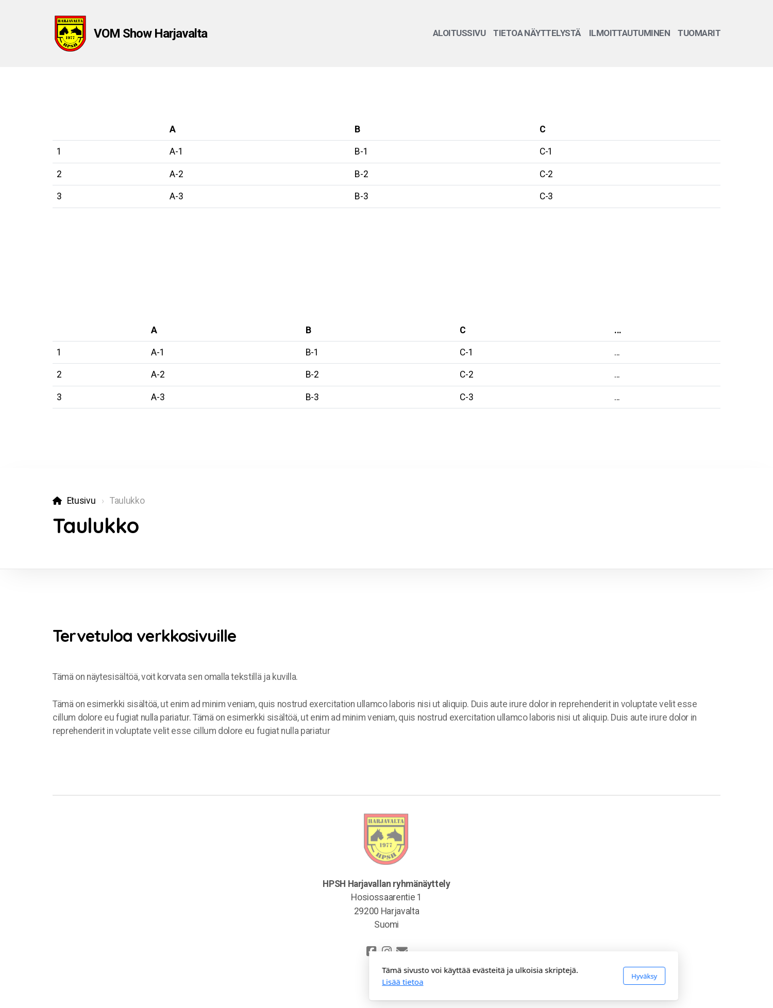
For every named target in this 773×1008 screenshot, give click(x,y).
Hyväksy (507, 976)
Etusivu (81, 501)
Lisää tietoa (265, 982)
